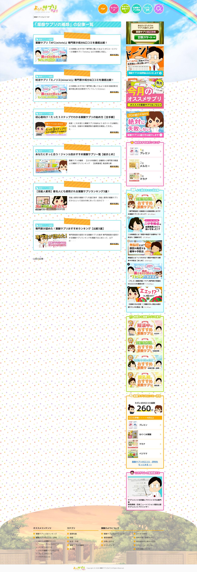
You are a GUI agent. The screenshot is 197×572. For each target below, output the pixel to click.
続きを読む (114, 55)
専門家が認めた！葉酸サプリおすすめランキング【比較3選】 (70, 228)
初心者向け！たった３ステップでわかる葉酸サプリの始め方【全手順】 (75, 117)
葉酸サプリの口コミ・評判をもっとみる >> (145, 463)
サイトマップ (109, 545)
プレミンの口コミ (45, 553)
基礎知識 (73, 534)
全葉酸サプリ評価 (136, 9)
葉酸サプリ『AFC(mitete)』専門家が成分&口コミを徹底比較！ (71, 42)
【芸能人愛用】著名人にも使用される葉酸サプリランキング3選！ (72, 191)
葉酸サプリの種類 (46, 39)
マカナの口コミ (44, 557)
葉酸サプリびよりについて (114, 534)
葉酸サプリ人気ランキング (46, 534)
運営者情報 (108, 537)
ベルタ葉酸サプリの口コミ (48, 550)
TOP (103, 9)
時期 (71, 537)
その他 (72, 549)
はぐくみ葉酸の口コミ (47, 541)
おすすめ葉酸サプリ (125, 8)
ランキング (114, 9)
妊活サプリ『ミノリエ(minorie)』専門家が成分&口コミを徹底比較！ (74, 80)
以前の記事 (38, 258)
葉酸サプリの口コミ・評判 (46, 537)
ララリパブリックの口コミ (48, 544)
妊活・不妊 (74, 541)
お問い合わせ (109, 541)
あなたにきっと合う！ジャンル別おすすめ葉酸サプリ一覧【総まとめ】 (75, 154)
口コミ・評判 (147, 9)
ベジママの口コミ (45, 547)
